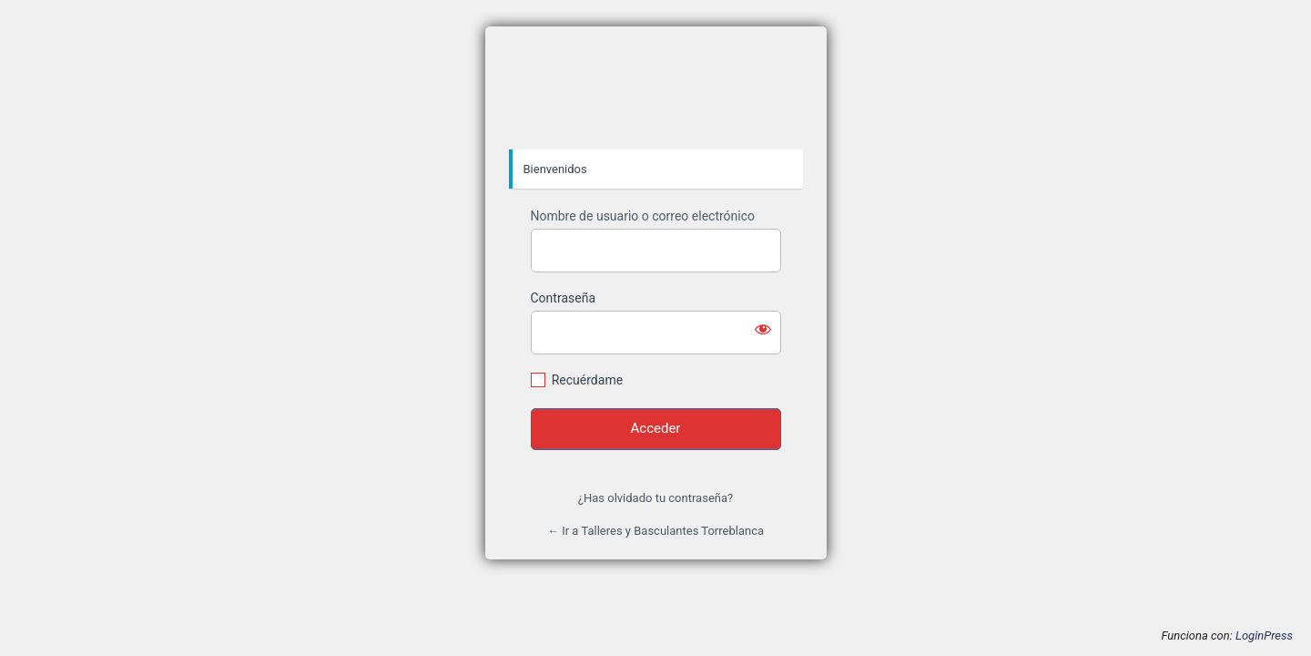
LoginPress (1264, 635)
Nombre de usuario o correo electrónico (643, 216)
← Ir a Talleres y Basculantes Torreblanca (655, 531)
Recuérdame (587, 380)
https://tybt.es (655, 88)
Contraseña (563, 298)
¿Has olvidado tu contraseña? (655, 498)
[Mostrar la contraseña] (763, 329)
